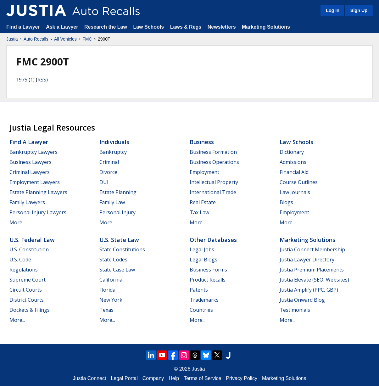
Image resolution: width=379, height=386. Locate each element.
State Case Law (117, 269)
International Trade (213, 192)
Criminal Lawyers (29, 172)
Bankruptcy (113, 151)
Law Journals (295, 192)
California (110, 279)
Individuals (114, 142)
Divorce (108, 172)
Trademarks (204, 299)
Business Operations (214, 162)
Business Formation (213, 151)
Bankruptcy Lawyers (33, 151)
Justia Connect (89, 378)
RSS (41, 79)
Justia (12, 39)
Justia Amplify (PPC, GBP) (309, 289)
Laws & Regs (186, 27)
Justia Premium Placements (312, 269)
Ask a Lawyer (63, 27)
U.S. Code (20, 259)
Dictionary (292, 151)
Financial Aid (294, 172)
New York (110, 299)
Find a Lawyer (23, 27)
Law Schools (148, 27)
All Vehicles (65, 39)
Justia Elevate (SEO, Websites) (314, 279)
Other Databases (213, 239)
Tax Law (199, 212)
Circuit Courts (25, 289)
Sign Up (358, 10)
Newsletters (222, 27)
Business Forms (208, 269)
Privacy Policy (241, 378)
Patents (199, 289)
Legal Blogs (203, 259)
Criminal (109, 162)
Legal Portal (124, 378)
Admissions (293, 162)
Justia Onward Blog (302, 299)
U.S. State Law (119, 239)
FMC (87, 39)
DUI (104, 182)
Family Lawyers (27, 202)
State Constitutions (122, 249)
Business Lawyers (30, 162)
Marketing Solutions (266, 27)
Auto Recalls (36, 39)
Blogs (286, 202)
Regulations (23, 269)
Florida (107, 289)
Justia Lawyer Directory (307, 259)
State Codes (113, 259)
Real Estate (203, 202)
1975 (21, 79)
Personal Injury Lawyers (37, 212)
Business (202, 142)
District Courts (26, 299)
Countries (201, 309)
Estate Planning (118, 192)
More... (17, 222)
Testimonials (295, 309)
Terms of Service (202, 378)
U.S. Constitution (29, 249)
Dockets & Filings (29, 309)
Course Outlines (299, 182)
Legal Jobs (202, 249)
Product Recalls (208, 279)
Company (153, 378)
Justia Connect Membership (312, 249)
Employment (204, 172)
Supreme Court (27, 279)
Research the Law (105, 27)
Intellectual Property (214, 182)
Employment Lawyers (34, 182)
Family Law (112, 202)
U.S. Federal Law (32, 239)
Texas (106, 309)
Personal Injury (117, 212)
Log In (332, 10)
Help (174, 378)
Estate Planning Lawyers (38, 192)
